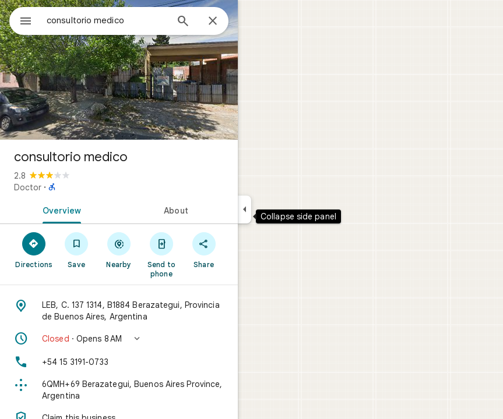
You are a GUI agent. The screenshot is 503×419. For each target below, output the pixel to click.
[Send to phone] (161, 254)
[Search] (183, 22)
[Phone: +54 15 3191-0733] (119, 362)
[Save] (76, 249)
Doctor (27, 187)
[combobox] (107, 20)
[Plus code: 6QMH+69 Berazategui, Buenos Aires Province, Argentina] (119, 390)
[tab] (59, 209)
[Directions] (34, 249)
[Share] (203, 249)
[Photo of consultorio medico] (119, 70)
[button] (119, 338)
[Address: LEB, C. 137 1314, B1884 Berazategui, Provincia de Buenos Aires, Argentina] (119, 310)
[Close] (212, 21)
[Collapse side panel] (244, 209)
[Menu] (25, 22)
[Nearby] (119, 249)
